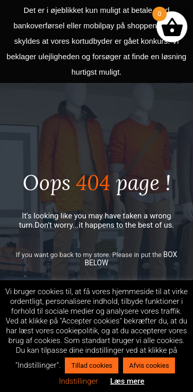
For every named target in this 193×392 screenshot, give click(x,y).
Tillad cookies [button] (91, 365)
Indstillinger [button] (78, 381)
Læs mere (127, 381)
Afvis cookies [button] (149, 365)
